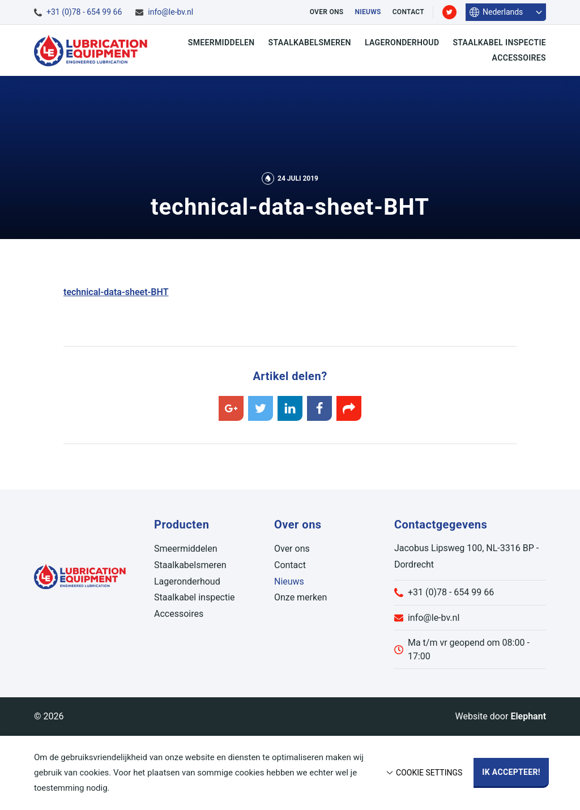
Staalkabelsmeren (309, 42)
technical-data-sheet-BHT (115, 292)
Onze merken (300, 597)
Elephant (528, 716)
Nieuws (368, 12)
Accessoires (519, 57)
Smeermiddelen (221, 42)
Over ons (327, 12)
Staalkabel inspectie (499, 42)
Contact (408, 12)
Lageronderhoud (402, 42)
